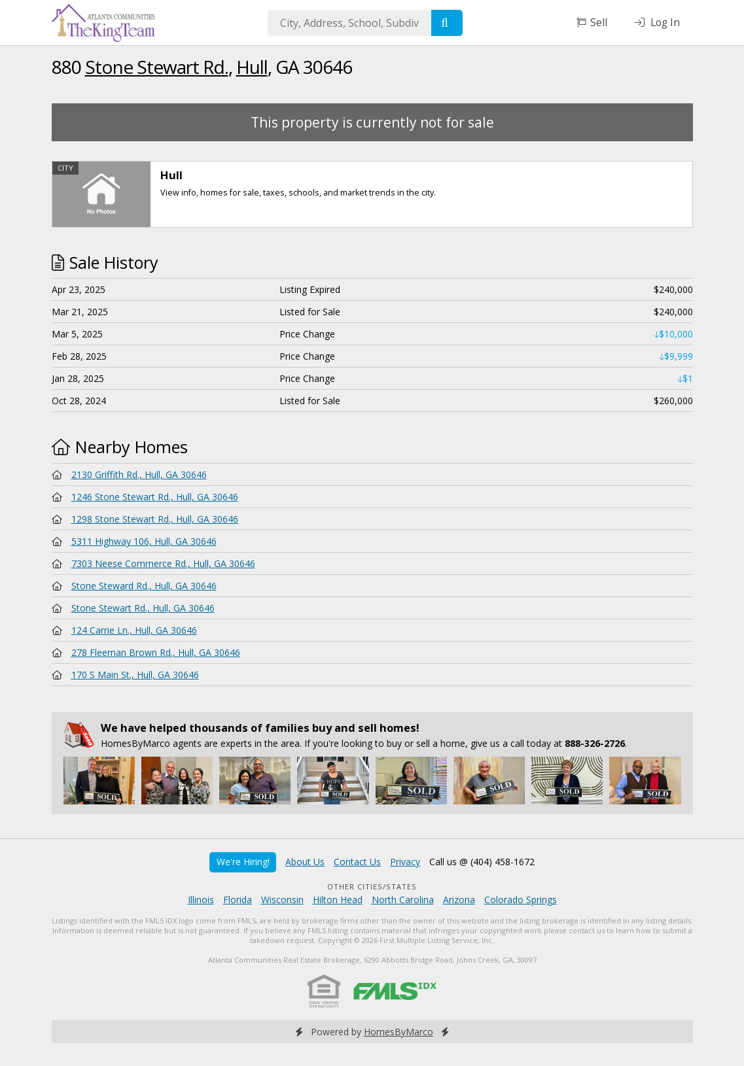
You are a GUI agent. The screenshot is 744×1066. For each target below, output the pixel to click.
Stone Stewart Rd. (156, 66)
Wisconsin (282, 899)
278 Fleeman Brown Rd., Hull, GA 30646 (155, 652)
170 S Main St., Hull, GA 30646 (135, 674)
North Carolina (403, 899)
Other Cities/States (372, 886)
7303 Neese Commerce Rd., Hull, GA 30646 (163, 563)
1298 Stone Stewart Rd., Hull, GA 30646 (154, 519)
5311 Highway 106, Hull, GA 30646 (144, 541)
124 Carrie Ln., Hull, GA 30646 (134, 630)
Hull (252, 66)
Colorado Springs (520, 899)
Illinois (201, 899)
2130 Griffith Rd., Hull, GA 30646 (139, 474)
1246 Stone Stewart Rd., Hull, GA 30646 (154, 496)
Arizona (459, 899)
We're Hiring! (243, 861)
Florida (237, 899)
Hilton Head (338, 899)
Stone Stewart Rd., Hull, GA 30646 (143, 608)
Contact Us (357, 861)
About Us (305, 861)
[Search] (447, 23)
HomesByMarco (398, 1031)
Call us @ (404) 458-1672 (482, 861)
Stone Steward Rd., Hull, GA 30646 (144, 585)
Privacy (405, 861)
